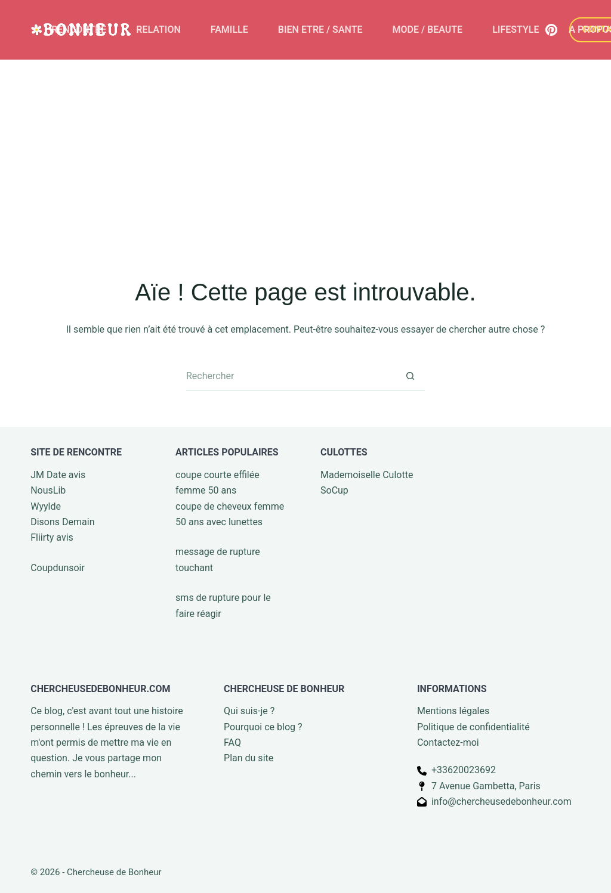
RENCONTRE (78, 29)
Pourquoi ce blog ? (263, 727)
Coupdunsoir (57, 567)
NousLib (48, 490)
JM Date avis (57, 474)
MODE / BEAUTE (428, 29)
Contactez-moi (448, 742)
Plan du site (248, 758)
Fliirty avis (51, 537)
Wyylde (45, 506)
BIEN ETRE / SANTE (320, 29)
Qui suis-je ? (249, 711)
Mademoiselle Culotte (366, 474)
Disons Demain (62, 522)
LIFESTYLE (515, 29)
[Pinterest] (551, 30)
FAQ (232, 742)
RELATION (158, 29)
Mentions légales (453, 711)
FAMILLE (229, 29)
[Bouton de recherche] (410, 376)
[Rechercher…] (290, 376)
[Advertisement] (305, 149)
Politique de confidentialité (473, 727)
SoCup (334, 490)
